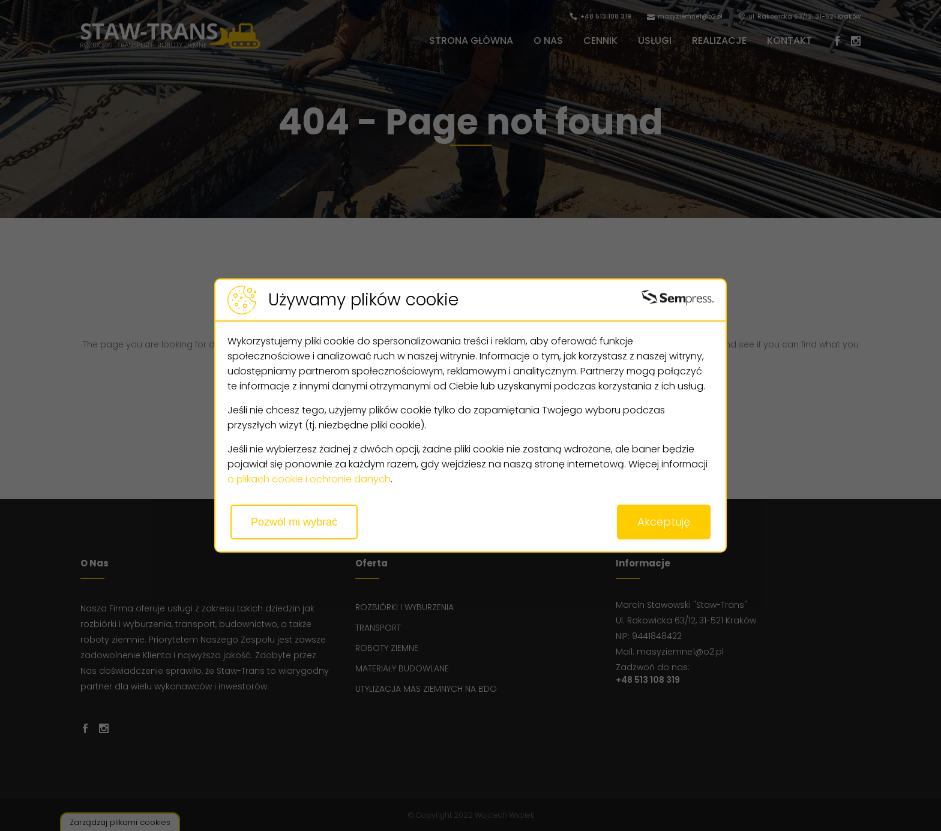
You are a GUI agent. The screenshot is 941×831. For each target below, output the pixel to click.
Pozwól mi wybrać (294, 522)
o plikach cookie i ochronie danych (309, 479)
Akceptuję (663, 521)
